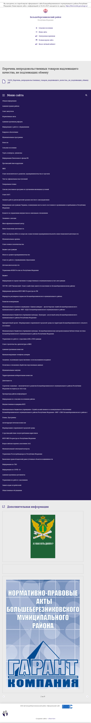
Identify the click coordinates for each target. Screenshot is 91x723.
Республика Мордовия (45, 20)
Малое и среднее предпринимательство (16, 255)
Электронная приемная (47, 36)
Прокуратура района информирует (14, 394)
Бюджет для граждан (9, 249)
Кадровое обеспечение (10, 132)
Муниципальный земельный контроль (16, 449)
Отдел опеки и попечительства (13, 244)
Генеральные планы (9, 184)
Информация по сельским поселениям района (18, 399)
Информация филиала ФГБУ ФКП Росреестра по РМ (20, 291)
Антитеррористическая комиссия (14, 423)
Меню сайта (43, 32)
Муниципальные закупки (11, 370)
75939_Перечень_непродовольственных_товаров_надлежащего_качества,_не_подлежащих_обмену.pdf (48, 81)
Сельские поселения (46, 28)
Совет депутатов (8, 111)
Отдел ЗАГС (6, 194)
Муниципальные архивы (11, 239)
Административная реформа (12, 122)
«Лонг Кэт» (51, 718)
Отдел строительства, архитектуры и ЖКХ (16, 344)
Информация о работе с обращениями (15, 127)
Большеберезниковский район (45, 17)
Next (87, 696)
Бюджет (5, 275)
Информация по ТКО (9, 464)
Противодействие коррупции (12, 163)
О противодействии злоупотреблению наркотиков (20, 433)
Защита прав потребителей (11, 485)
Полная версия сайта (46, 40)
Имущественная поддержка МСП (13, 404)
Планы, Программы (9, 417)
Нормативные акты (9, 116)
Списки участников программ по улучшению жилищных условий (25, 189)
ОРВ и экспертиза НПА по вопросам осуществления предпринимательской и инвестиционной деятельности (40, 234)
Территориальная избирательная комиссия (17, 375)
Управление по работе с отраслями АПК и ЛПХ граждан (21, 339)
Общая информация (9, 101)
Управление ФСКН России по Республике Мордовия (20, 270)
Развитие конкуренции (10, 301)
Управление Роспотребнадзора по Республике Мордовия (22, 454)
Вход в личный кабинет (47, 44)
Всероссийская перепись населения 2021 (16, 443)
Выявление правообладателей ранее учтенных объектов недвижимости (27, 459)
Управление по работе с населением (15, 480)
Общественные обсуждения (12, 490)
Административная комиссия (12, 349)
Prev (3, 696)
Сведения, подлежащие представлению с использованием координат (26, 360)
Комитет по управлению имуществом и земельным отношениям (25, 213)
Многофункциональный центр (13, 223)
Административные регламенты (13, 475)
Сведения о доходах (9, 218)
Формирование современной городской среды (18, 428)
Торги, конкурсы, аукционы (12, 153)
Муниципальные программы (12, 137)
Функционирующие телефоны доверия (16, 354)
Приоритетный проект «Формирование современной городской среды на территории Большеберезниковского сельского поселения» (44, 324)
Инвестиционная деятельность (13, 229)
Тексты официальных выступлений (15, 179)
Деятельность (7, 380)
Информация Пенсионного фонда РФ (15, 158)
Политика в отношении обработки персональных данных (22, 365)
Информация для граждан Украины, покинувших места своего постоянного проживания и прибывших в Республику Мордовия (44, 206)
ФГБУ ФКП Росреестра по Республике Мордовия (19, 438)
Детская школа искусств (10, 265)
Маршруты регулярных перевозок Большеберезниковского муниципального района (32, 296)
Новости (5, 142)
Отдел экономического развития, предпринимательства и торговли (26, 174)
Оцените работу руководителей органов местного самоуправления (25, 200)
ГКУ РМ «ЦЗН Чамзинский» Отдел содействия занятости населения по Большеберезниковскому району (38, 286)
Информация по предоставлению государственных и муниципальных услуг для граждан (33, 281)
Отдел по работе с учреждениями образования (18, 260)
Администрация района (10, 106)
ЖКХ (4, 168)
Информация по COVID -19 (11, 469)
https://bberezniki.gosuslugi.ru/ (77, 6)
